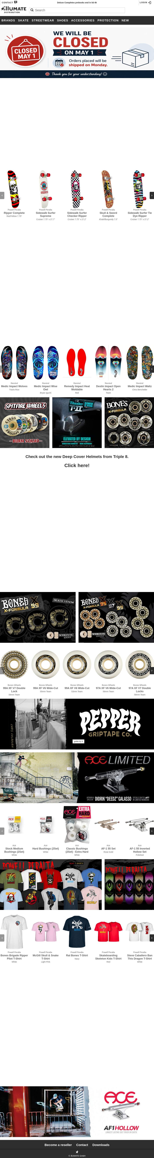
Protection (108, 20)
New (125, 20)
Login (145, 2)
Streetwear (43, 20)
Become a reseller (58, 1145)
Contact (9, 2)
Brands (8, 20)
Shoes (62, 20)
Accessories (83, 20)
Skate (23, 20)
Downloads (100, 1145)
